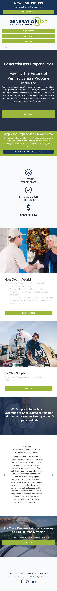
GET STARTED (28, 313)
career (33, 98)
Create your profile (46, 90)
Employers (28, 31)
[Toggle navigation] (29, 47)
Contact (20, 573)
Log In (28, 41)
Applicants (28, 36)
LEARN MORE (28, 11)
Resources (44, 573)
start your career (26, 95)
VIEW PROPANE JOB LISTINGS (28, 151)
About (11, 573)
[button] (4, 475)
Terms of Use (31, 573)
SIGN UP (28, 388)
